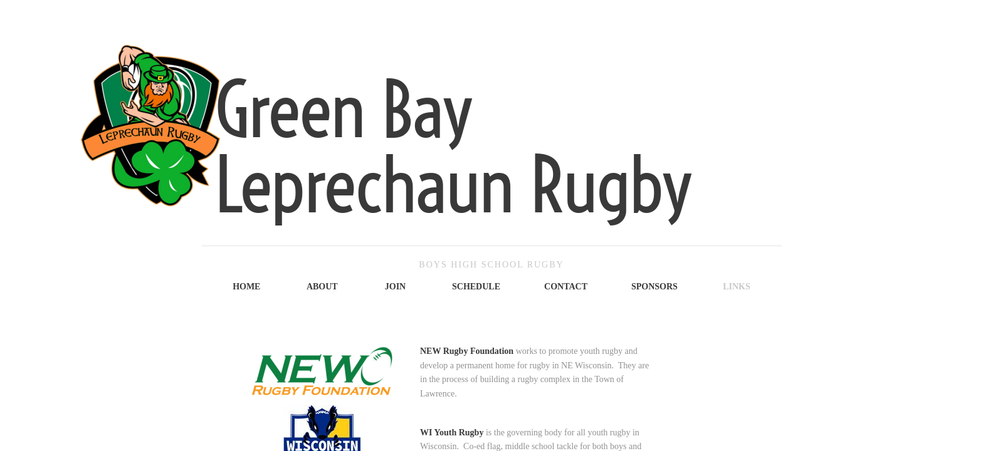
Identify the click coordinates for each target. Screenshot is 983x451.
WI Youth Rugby (451, 432)
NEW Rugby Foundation (466, 351)
